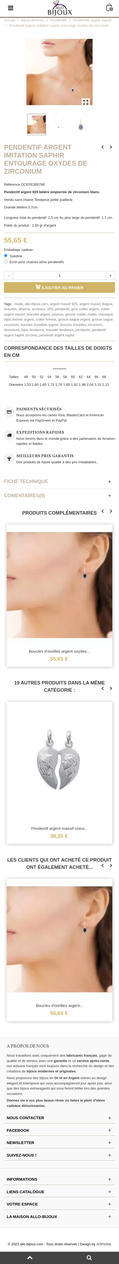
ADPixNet (103, 1244)
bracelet (10, 309)
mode (18, 304)
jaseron (57, 314)
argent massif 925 (63, 304)
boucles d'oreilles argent (39, 325)
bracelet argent (38, 314)
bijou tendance (32, 330)
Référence (12, 184)
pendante (82, 330)
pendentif (62, 309)
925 (50, 309)
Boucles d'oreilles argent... (59, 1005)
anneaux (38, 309)
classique (105, 314)
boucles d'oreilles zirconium (81, 325)
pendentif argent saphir (57, 335)
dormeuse (11, 330)
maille (92, 314)
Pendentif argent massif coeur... (59, 828)
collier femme (46, 319)
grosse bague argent (74, 319)
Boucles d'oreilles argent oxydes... (59, 651)
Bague (107, 304)
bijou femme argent (19, 319)
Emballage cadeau (19, 250)
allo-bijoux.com (36, 304)
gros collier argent (85, 309)
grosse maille (75, 314)
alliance (24, 309)
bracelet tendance (59, 330)
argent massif (90, 304)
